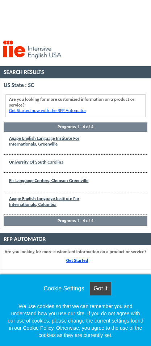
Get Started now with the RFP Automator (47, 110)
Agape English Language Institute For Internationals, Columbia (44, 201)
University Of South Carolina (36, 162)
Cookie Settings (63, 288)
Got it (100, 288)
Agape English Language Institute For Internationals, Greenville (44, 141)
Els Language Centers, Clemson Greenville (48, 180)
